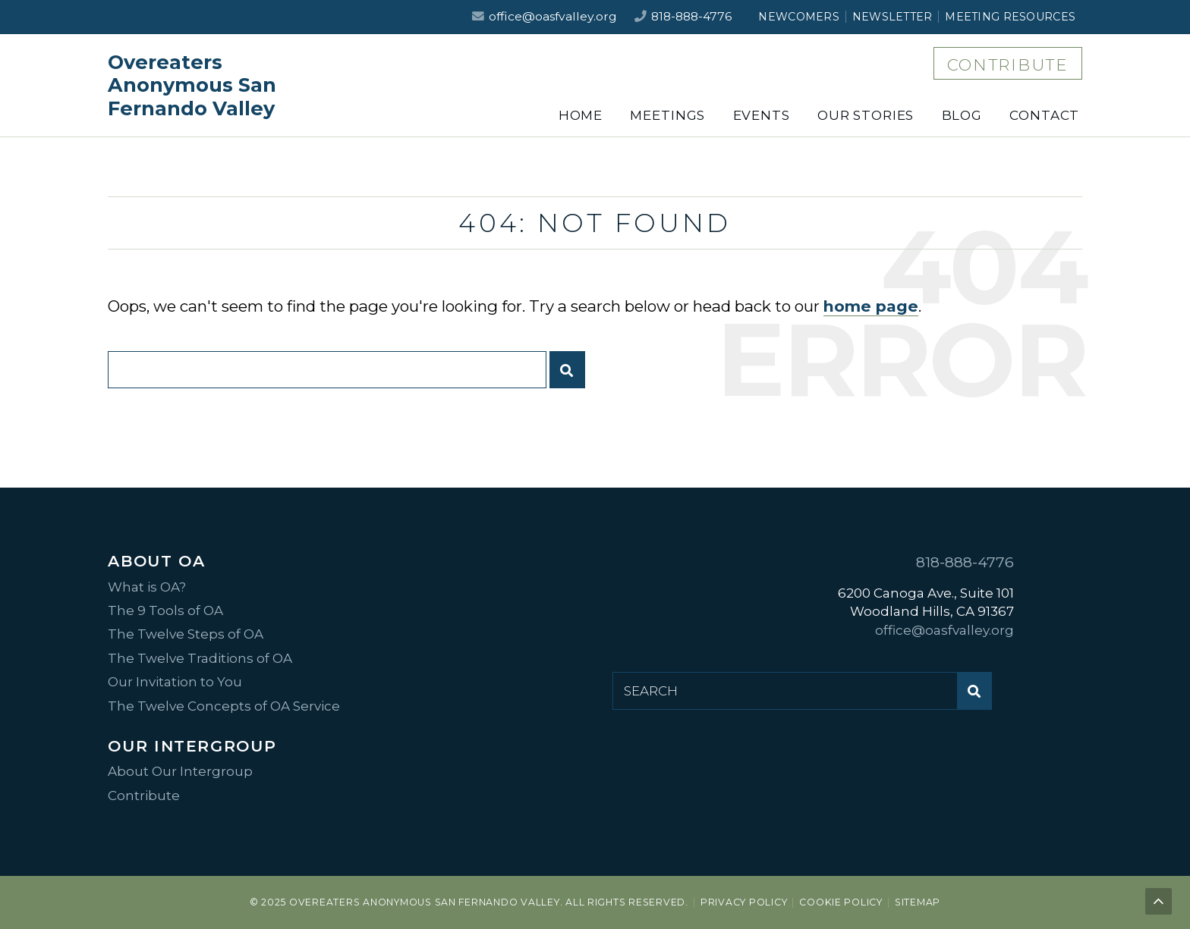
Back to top (1160, 903)
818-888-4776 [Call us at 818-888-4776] (691, 16)
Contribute (1008, 64)
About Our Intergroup (180, 771)
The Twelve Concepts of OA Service (224, 706)
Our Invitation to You (175, 681)
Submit (571, 376)
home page (870, 306)
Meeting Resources (1010, 17)
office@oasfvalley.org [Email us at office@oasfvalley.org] (553, 16)
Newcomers (798, 17)
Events (761, 115)
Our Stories (865, 115)
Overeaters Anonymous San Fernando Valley (192, 85)
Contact (1044, 115)
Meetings (667, 115)
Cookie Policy (841, 902)
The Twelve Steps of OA (185, 634)
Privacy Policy (743, 902)
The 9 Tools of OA (165, 610)
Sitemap (917, 902)
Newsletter (892, 17)
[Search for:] (327, 369)
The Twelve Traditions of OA (200, 658)
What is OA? (147, 587)
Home (581, 115)
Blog (962, 115)
